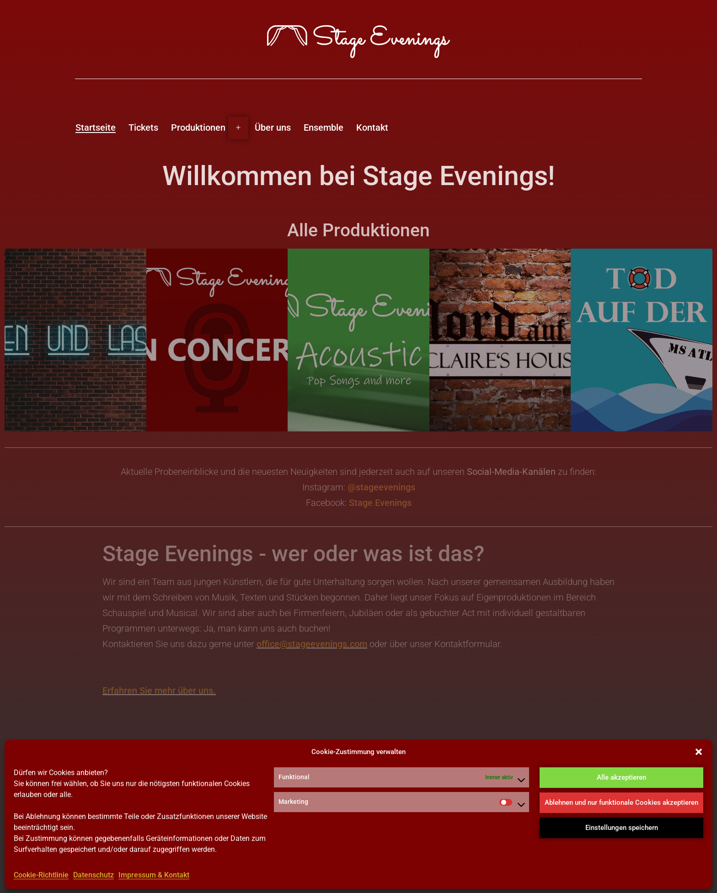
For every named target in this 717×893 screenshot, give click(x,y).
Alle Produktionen (358, 230)
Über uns (273, 127)
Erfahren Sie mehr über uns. (159, 690)
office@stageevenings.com (312, 643)
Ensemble (323, 127)
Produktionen (198, 127)
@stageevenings (381, 487)
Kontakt (372, 127)
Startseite (95, 127)
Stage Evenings (380, 502)
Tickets (143, 127)
